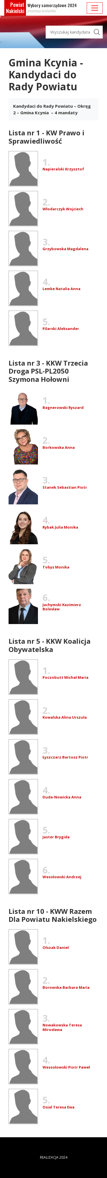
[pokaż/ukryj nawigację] (95, 8)
